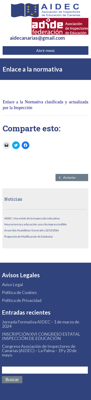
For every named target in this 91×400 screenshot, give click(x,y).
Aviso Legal (12, 284)
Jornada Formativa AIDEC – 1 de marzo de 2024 (40, 324)
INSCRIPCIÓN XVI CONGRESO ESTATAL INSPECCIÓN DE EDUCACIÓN (41, 336)
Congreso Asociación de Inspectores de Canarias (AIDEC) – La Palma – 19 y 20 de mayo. (39, 350)
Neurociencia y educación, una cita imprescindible (35, 224)
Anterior (69, 177)
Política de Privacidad (21, 300)
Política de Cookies (19, 292)
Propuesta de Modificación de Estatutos (28, 236)
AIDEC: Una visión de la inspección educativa (32, 218)
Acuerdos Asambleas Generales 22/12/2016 (31, 230)
